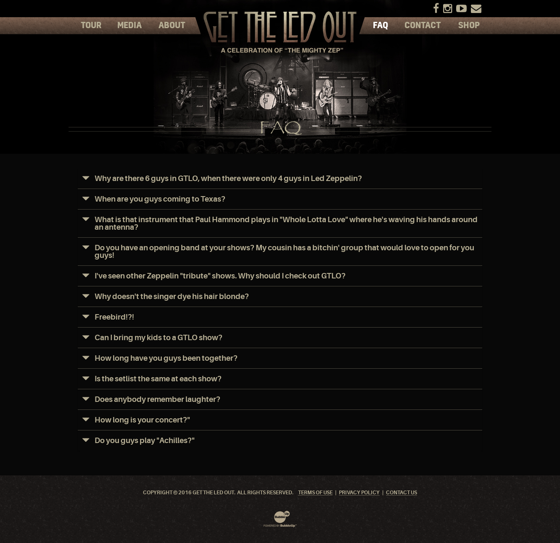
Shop (469, 25)
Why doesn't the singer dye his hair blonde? (172, 296)
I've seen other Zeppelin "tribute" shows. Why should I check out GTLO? (220, 276)
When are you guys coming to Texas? (160, 199)
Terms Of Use (315, 493)
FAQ (380, 25)
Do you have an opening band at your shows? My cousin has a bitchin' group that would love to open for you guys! (284, 252)
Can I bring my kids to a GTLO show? (158, 337)
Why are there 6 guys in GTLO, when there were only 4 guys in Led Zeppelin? (228, 178)
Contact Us (401, 493)
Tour (91, 25)
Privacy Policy (359, 493)
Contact (422, 25)
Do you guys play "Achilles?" (145, 440)
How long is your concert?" (142, 420)
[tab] (280, 178)
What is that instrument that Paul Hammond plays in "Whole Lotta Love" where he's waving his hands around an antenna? (286, 223)
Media (129, 25)
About (171, 25)
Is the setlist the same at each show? (158, 379)
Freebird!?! (114, 317)
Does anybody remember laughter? (157, 399)
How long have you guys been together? (166, 358)
